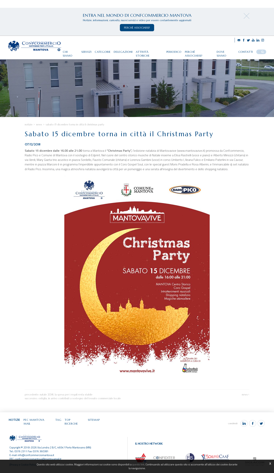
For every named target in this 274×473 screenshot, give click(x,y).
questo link (138, 464)
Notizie (29, 129)
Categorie (101, 51)
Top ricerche (77, 424)
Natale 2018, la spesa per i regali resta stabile (66, 398)
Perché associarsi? (199, 51)
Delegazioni (121, 51)
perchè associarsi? (137, 27)
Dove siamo (227, 51)
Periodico (173, 51)
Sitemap (97, 424)
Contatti (247, 51)
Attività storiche (148, 51)
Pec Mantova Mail (39, 424)
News (39, 129)
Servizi (84, 51)
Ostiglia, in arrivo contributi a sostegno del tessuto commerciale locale (79, 402)
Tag (60, 424)
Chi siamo (67, 51)
